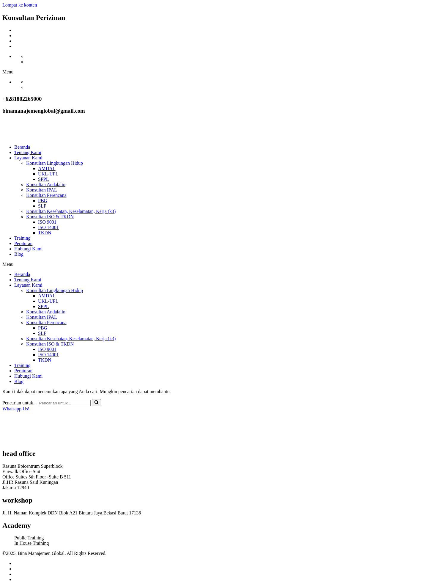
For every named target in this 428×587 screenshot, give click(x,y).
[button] (214, 72)
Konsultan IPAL (41, 189)
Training (22, 238)
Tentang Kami (27, 152)
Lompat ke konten (19, 4)
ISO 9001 (47, 222)
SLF (42, 205)
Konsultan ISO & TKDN (50, 216)
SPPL (43, 179)
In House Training (31, 543)
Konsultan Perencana (46, 195)
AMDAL (47, 168)
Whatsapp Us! (15, 408)
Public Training (29, 537)
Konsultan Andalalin (45, 184)
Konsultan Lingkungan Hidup (54, 163)
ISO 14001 (48, 227)
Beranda (22, 147)
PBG (42, 200)
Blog (18, 254)
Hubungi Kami (28, 248)
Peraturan (23, 243)
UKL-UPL (48, 173)
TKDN (44, 232)
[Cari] (64, 403)
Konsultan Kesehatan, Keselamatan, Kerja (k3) (71, 211)
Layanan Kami (28, 157)
